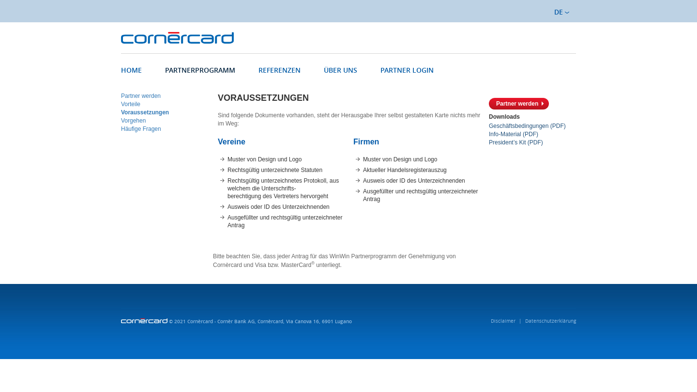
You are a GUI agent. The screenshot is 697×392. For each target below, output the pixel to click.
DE (562, 11)
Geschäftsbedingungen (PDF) (527, 126)
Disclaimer (503, 321)
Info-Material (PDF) (513, 134)
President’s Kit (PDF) (516, 142)
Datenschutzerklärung (550, 321)
